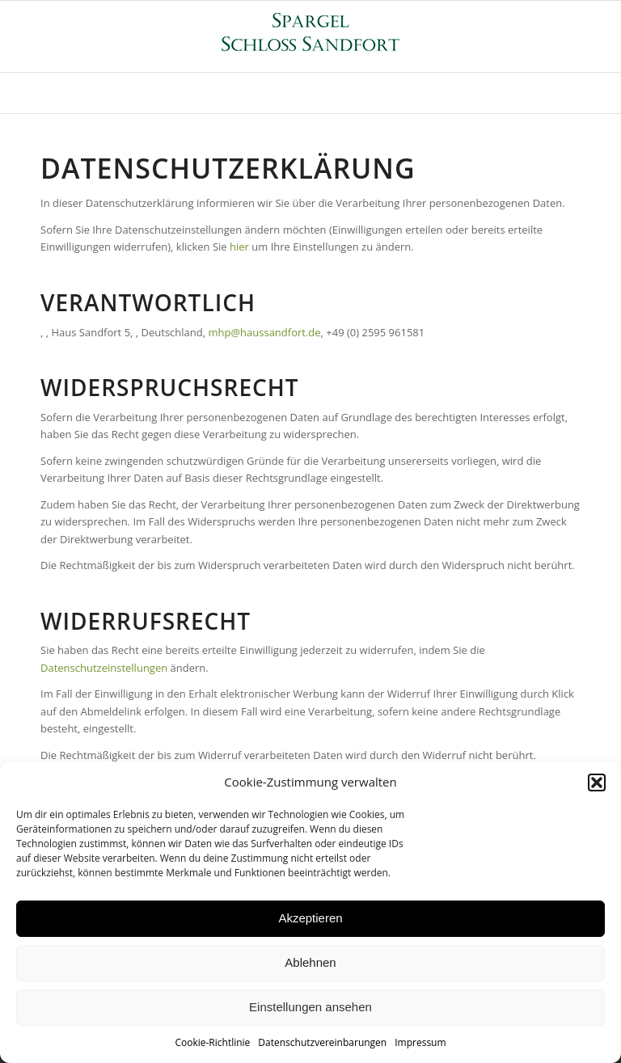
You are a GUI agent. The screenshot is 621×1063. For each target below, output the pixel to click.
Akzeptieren (310, 918)
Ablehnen (310, 962)
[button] (597, 782)
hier (239, 246)
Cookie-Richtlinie (212, 1042)
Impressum (420, 1042)
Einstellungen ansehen (310, 1007)
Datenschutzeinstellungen (103, 667)
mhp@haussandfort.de (264, 332)
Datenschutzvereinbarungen (322, 1042)
